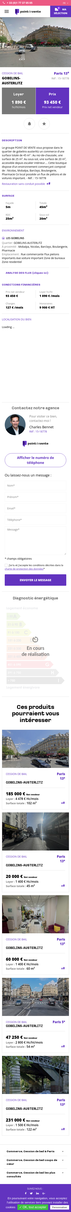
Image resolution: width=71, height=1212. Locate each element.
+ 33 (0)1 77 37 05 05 (19, 3)
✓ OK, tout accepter (32, 1207)
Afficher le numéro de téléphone (35, 460)
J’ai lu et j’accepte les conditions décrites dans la (34, 566)
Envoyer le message (35, 580)
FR (65, 3)
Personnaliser (59, 1207)
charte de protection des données (24, 568)
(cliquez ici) (40, 273)
